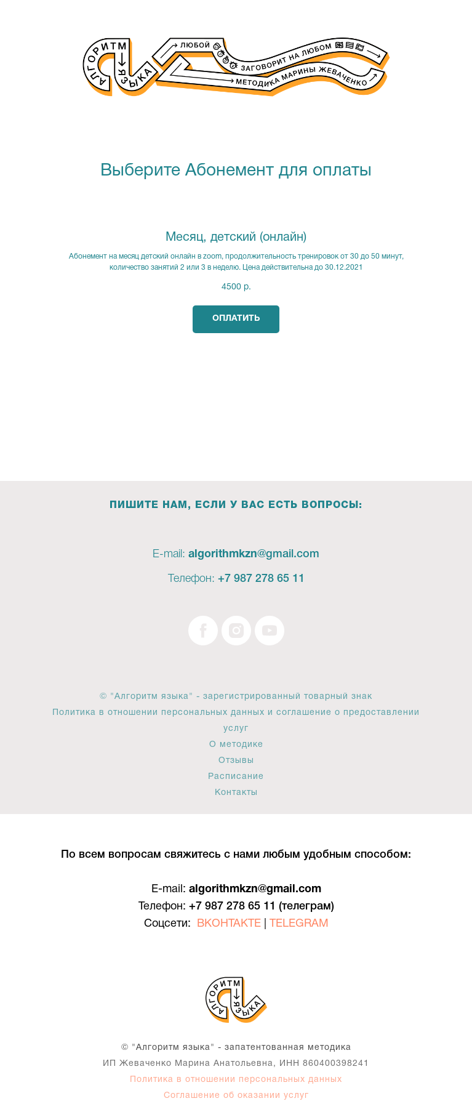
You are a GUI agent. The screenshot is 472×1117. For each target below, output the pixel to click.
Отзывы (236, 761)
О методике (236, 745)
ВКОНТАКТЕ (229, 924)
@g (265, 554)
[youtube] (269, 630)
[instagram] (236, 630)
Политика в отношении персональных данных (236, 1080)
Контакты (236, 793)
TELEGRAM (299, 924)
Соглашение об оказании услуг (236, 1096)
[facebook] (203, 630)
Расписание (236, 777)
